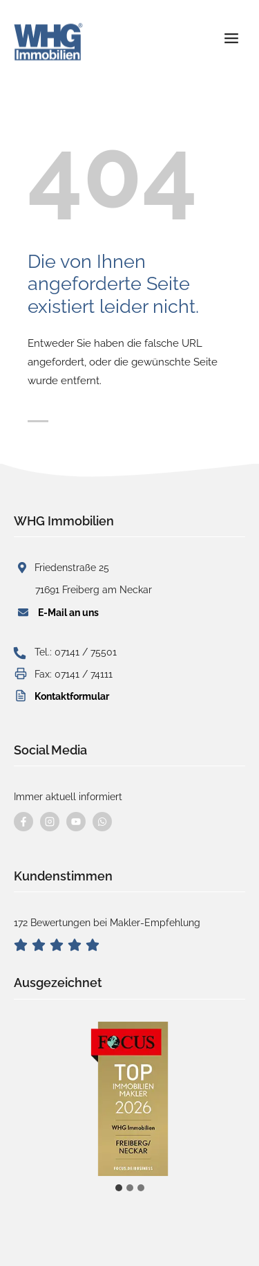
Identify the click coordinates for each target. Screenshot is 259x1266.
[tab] (118, 1187)
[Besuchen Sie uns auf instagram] (49, 821)
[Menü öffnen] (231, 33)
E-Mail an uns (68, 612)
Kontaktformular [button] (72, 696)
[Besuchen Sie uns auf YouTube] (76, 821)
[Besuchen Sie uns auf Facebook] (23, 821)
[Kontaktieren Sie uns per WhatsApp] (102, 821)
